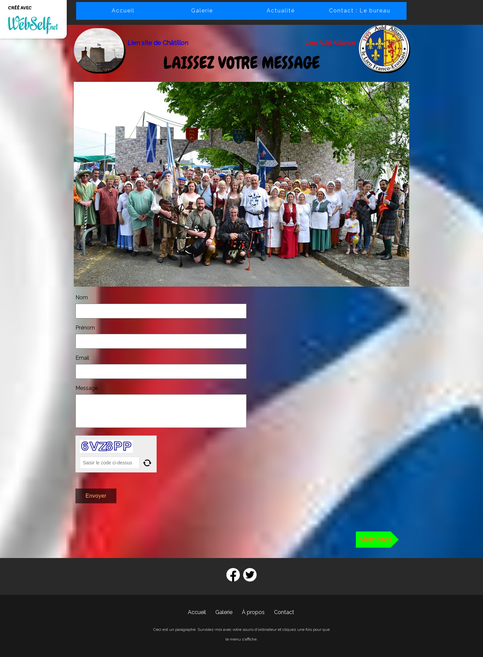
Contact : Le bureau (359, 10)
